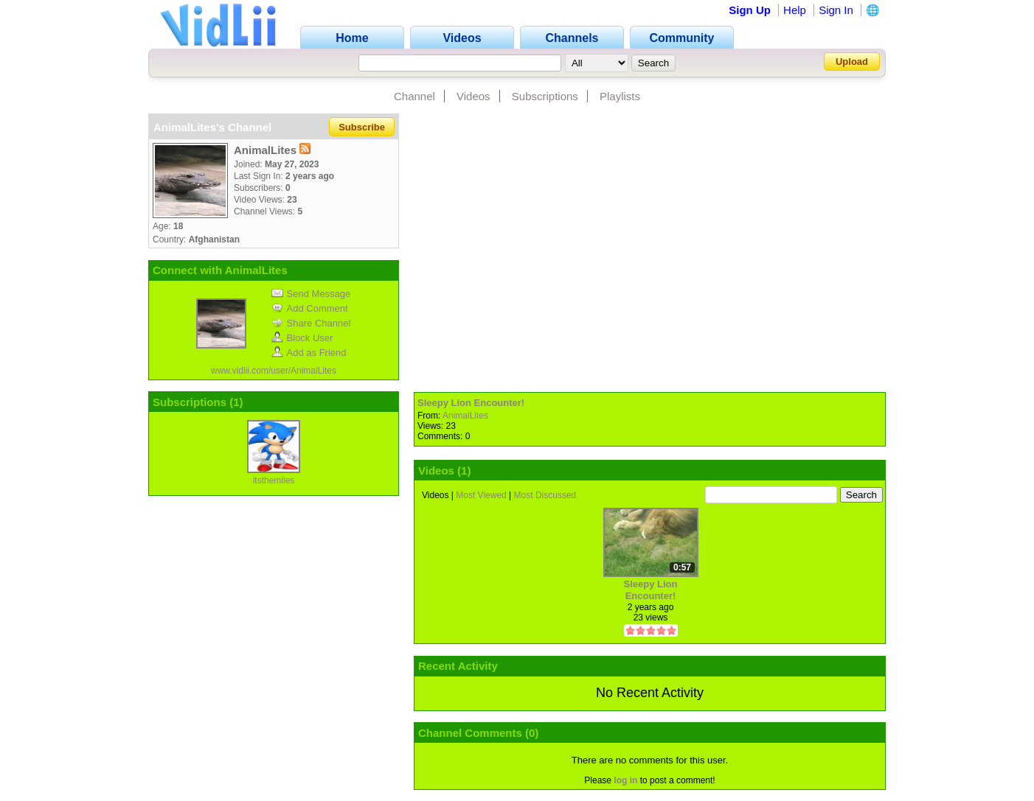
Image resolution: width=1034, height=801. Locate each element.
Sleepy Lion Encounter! (470, 402)
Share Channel (311, 323)
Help (794, 10)
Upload (852, 61)
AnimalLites (465, 415)
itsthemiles (274, 480)
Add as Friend (309, 352)
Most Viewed (481, 495)
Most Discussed (545, 495)
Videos (473, 96)
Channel (414, 96)
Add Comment (309, 308)
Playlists (620, 96)
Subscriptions (545, 96)
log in (625, 780)
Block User (302, 337)
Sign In (836, 10)
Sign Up (750, 10)
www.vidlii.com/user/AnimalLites (273, 370)
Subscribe (362, 127)
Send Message (311, 293)
